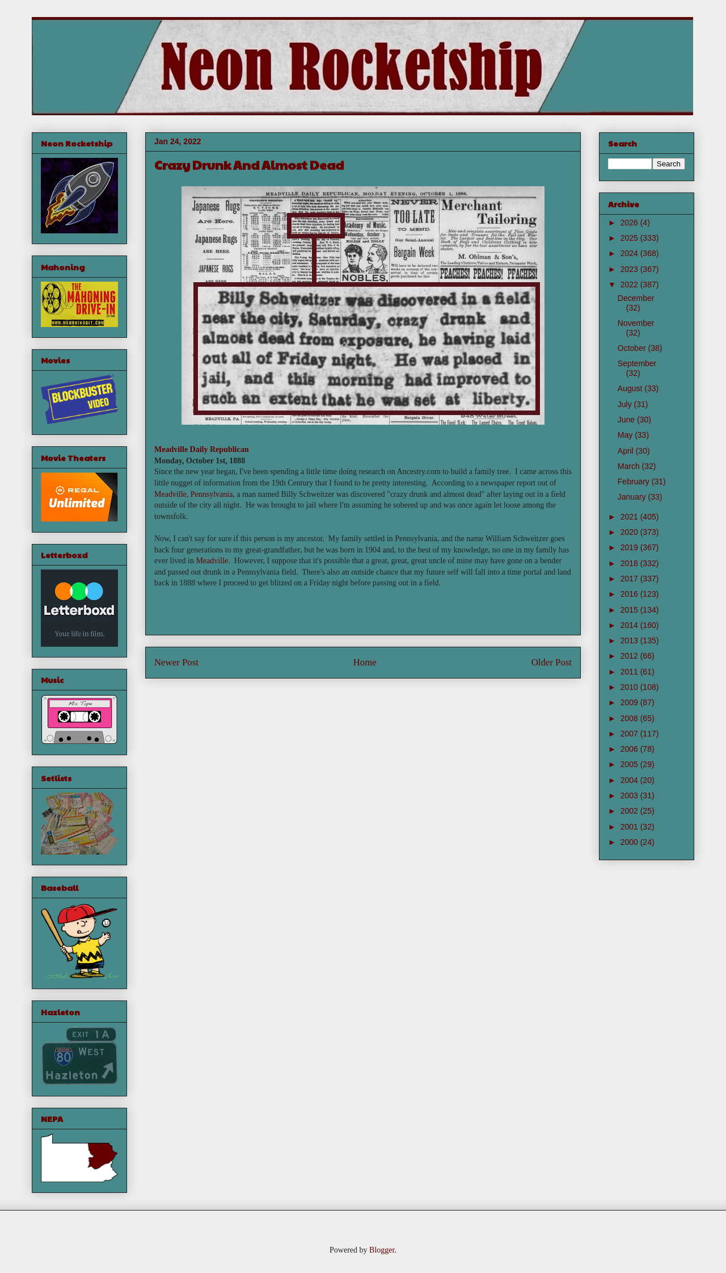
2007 (630, 733)
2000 (630, 842)
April (627, 450)
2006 (630, 748)
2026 (630, 222)
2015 (630, 609)
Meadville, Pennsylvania (193, 494)
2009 (630, 702)
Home (365, 662)
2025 (630, 237)
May (626, 434)
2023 (630, 269)
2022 (630, 284)
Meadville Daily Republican (201, 449)
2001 (630, 826)
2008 (630, 718)
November (636, 323)
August (631, 388)
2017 (630, 578)
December (636, 298)
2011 (630, 671)
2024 (630, 253)
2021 (630, 516)
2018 (630, 563)
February (635, 481)
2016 (630, 593)
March (630, 466)
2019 (630, 547)
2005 (630, 764)
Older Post (551, 662)
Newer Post (176, 662)
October (633, 348)
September (637, 363)
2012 (630, 655)
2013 (630, 640)
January (633, 496)
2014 (630, 625)
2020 (630, 532)
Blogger (381, 1250)
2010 (630, 687)
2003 (630, 795)
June (627, 419)
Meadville (212, 560)
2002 (630, 810)
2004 (630, 780)
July (626, 404)
